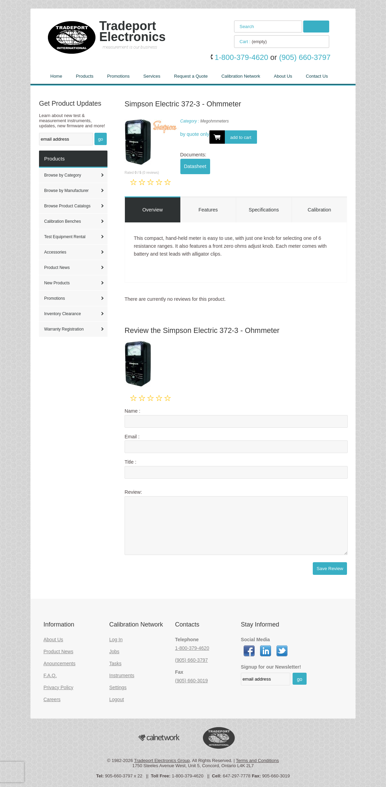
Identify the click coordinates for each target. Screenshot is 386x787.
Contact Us (317, 76)
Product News (57, 267)
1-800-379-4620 (192, 648)
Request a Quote (191, 76)
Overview (152, 209)
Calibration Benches (62, 221)
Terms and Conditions (257, 760)
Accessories (55, 252)
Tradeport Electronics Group (162, 760)
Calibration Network (240, 76)
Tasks (115, 663)
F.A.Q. (50, 675)
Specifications (264, 209)
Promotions (118, 76)
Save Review (330, 568)
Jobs (114, 651)
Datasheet (195, 166)
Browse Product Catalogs (67, 206)
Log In (116, 639)
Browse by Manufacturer (66, 190)
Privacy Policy (58, 687)
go (100, 139)
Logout (116, 699)
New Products (57, 283)
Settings (118, 687)
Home (56, 76)
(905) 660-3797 (191, 660)
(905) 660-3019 (191, 680)
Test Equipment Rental (65, 236)
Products (84, 76)
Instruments (121, 675)
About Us (283, 76)
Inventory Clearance (62, 313)
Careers (52, 699)
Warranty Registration (64, 329)
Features (208, 209)
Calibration (319, 209)
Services (151, 76)
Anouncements (59, 663)
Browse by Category (62, 175)
